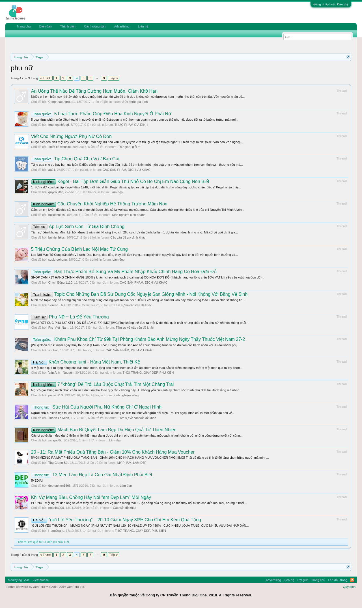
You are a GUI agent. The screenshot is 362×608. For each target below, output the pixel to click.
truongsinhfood (58, 124)
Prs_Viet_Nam (58, 327)
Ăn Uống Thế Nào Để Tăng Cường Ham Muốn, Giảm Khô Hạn (94, 91)
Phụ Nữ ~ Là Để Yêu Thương (70, 316)
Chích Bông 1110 (60, 282)
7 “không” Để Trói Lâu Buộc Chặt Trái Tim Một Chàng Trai (102, 384)
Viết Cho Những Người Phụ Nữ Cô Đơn (71, 136)
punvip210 (55, 395)
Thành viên (68, 26)
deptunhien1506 (59, 485)
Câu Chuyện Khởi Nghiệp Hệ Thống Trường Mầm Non (99, 203)
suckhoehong (57, 259)
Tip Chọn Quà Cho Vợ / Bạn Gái (75, 158)
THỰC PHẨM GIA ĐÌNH (131, 124)
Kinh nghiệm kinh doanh (128, 214)
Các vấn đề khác (124, 507)
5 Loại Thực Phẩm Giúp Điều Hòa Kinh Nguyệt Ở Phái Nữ (101, 113)
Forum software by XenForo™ (46, 586)
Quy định (349, 586)
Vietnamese (41, 580)
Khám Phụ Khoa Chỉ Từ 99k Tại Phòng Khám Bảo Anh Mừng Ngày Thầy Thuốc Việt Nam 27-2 (138, 339)
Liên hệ (143, 26)
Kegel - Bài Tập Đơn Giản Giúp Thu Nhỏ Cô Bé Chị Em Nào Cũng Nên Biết (120, 181)
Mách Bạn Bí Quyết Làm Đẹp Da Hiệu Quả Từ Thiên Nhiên (103, 429)
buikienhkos (56, 214)
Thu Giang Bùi (58, 462)
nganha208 (56, 507)
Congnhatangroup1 (61, 101)
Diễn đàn (45, 26)
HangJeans (56, 530)
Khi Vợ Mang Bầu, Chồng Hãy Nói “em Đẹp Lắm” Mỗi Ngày (91, 497)
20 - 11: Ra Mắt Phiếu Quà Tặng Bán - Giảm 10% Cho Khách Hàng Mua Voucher (113, 452)
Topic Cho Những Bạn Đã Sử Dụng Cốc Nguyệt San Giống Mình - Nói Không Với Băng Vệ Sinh (139, 294)
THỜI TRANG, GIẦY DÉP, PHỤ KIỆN (148, 372)
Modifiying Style (19, 580)
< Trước (45, 78)
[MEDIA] (37, 480)
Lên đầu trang (337, 580)
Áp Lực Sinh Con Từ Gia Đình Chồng (77, 226)
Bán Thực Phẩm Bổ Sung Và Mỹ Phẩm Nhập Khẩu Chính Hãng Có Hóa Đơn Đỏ (124, 271)
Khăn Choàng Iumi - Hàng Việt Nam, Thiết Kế (85, 362)
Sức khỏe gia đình (135, 101)
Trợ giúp (303, 580)
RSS (352, 580)
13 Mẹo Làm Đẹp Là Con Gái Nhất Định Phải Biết (91, 474)
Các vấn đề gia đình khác (127, 237)
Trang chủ (24, 26)
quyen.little (55, 192)
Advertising (121, 26)
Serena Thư (56, 305)
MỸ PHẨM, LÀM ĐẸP (131, 462)
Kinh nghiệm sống (126, 395)
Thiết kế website (59, 146)
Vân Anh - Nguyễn (61, 372)
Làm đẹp (117, 192)
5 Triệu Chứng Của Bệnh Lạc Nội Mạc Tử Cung (79, 249)
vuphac (53, 350)
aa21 (51, 169)
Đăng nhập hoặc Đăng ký (330, 4)
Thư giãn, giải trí (129, 146)
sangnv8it (55, 440)
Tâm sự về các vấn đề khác (133, 305)
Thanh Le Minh (58, 418)
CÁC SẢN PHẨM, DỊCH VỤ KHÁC (126, 169)
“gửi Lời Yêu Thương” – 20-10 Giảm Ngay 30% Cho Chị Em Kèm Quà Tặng (116, 519)
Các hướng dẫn (94, 26)
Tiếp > (113, 78)
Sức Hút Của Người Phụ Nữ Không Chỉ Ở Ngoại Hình (96, 407)
